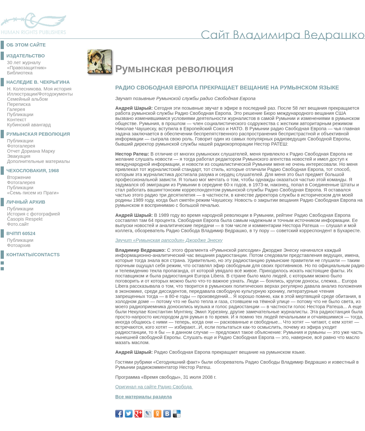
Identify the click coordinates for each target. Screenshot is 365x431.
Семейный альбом (27, 99)
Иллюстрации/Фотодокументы (40, 94)
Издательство (25, 55)
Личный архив (25, 202)
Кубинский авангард (29, 124)
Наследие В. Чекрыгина (38, 82)
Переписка (18, 104)
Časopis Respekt (25, 219)
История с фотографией (33, 213)
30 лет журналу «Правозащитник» (26, 65)
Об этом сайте (26, 44)
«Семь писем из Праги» (33, 192)
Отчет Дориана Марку (31, 151)
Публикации (20, 114)
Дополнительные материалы (38, 161)
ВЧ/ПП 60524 (20, 233)
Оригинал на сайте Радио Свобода (154, 386)
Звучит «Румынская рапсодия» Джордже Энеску (169, 240)
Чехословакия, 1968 (32, 170)
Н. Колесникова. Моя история (39, 88)
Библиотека (20, 72)
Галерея (16, 109)
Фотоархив (18, 245)
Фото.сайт (18, 224)
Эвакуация (18, 156)
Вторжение (19, 177)
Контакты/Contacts (33, 254)
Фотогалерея (21, 145)
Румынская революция (38, 134)
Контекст (16, 119)
